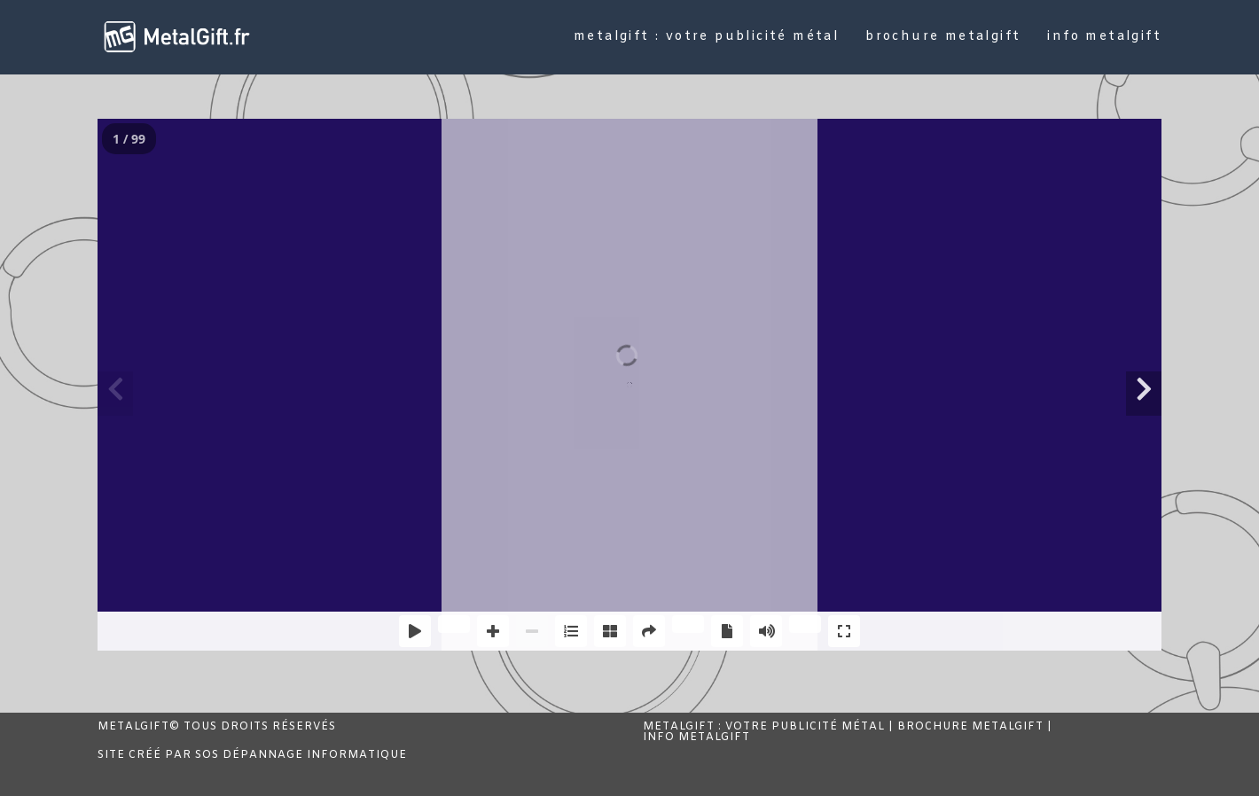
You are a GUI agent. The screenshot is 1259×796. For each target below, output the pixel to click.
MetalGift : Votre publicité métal (764, 727)
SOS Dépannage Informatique (301, 755)
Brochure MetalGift (970, 727)
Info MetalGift (696, 737)
